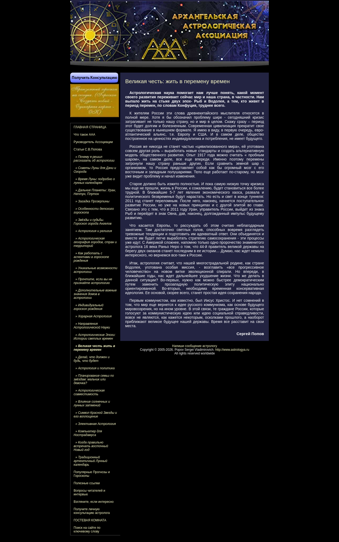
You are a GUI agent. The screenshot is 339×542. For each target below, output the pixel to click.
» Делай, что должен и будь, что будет (92, 359)
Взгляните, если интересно (94, 502)
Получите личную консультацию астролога (92, 511)
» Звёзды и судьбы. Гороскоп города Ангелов (92, 221)
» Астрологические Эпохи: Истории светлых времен (94, 336)
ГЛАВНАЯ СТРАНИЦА (90, 127)
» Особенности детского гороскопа (94, 210)
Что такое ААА (84, 134)
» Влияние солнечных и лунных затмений (92, 403)
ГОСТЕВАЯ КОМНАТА (90, 520)
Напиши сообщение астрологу (194, 346)
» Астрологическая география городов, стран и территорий (95, 242)
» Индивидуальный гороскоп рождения (88, 307)
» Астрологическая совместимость (89, 392)
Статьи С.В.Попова (88, 149)
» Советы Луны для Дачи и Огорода (95, 170)
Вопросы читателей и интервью (89, 492)
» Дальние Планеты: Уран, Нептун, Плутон (95, 192)
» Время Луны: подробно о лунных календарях (94, 181)
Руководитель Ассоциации (93, 142)
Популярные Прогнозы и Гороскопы (92, 474)
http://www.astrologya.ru (232, 350)
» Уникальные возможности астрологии (95, 270)
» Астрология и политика (94, 368)
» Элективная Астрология (95, 424)
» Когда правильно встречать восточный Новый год (91, 446)
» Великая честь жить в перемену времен (94, 348)
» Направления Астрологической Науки (92, 325)
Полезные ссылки (87, 483)
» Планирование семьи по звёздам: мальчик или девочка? (94, 379)
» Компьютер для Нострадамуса (88, 433)
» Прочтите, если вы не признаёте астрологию (93, 281)
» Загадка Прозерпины (91, 201)
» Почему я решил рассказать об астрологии (94, 158)
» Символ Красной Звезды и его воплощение (95, 414)
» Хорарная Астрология (92, 316)
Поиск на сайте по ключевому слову (87, 529)
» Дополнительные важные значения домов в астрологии (95, 294)
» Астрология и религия (93, 231)
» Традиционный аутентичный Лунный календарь (90, 461)
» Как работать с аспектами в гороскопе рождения (91, 257)
